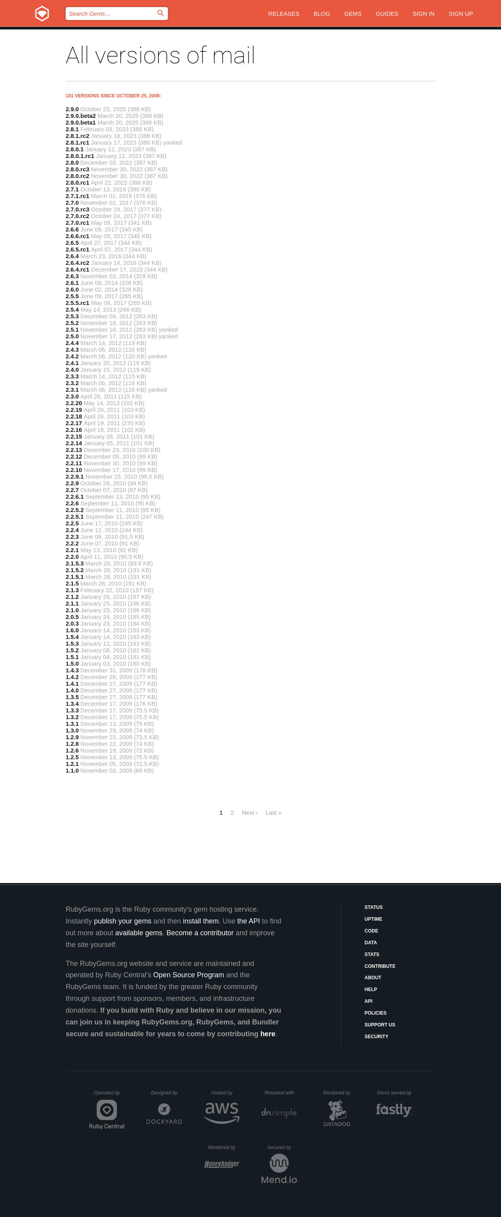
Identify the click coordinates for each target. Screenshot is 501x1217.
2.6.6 (72, 229)
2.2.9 (72, 483)
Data (371, 942)
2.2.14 (74, 443)
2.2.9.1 (75, 476)
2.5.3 (72, 316)
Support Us (380, 1025)
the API (248, 921)
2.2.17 (74, 423)
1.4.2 (72, 677)
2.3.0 (72, 396)
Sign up (461, 13)
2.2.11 (74, 463)
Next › (250, 812)
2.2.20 (74, 403)
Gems (352, 13)
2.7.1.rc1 (77, 196)
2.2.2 (72, 543)
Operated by (109, 1095)
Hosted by (225, 1093)
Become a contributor (200, 933)
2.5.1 (72, 329)
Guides (387, 13)
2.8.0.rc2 (77, 176)
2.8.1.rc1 (77, 142)
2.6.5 (72, 242)
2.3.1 (72, 389)
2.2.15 (74, 436)
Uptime (373, 919)
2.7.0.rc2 (77, 216)
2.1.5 (72, 583)
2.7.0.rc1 (77, 222)
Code (371, 931)
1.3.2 (72, 717)
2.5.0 (72, 336)
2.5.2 (72, 322)
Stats (372, 954)
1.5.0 (72, 663)
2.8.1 (72, 129)
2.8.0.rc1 (77, 182)
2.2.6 (72, 503)
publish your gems (122, 921)
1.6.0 (72, 630)
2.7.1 (72, 189)
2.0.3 (72, 623)
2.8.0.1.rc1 (80, 155)
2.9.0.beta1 (81, 122)
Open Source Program (188, 975)
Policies (376, 1013)
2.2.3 (72, 536)
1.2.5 (72, 757)
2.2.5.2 (75, 510)
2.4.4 (72, 343)
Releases (283, 13)
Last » (273, 812)
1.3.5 (72, 697)
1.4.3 (72, 670)
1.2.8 (72, 743)
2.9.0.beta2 (81, 115)
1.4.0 (72, 690)
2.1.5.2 (75, 570)
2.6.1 (72, 282)
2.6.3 (72, 276)
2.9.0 (72, 109)
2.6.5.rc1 (77, 249)
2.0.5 (72, 616)
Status (374, 907)
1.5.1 (72, 656)
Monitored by (339, 1093)
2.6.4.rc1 (77, 269)
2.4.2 (72, 356)
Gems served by (394, 1093)
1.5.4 (72, 636)
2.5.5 (72, 296)
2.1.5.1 (75, 576)
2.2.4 (72, 530)
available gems (138, 933)
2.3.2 (72, 383)
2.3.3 (72, 376)
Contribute (380, 966)
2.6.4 (72, 256)
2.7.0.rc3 (77, 209)
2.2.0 (72, 556)
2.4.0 (72, 369)
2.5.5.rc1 (77, 302)
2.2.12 (74, 456)
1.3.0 (72, 730)
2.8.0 (72, 162)
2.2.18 (74, 416)
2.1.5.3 (75, 563)
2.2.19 (74, 409)
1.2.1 (72, 763)
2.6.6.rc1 (77, 236)
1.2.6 (72, 750)
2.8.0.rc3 (77, 169)
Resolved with (281, 1093)
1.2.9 (72, 737)
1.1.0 (72, 770)
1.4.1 (72, 683)
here (267, 1034)
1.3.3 (72, 710)
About (373, 977)
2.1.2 (72, 596)
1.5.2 (72, 650)
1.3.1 (72, 723)
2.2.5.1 (75, 516)
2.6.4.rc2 (77, 262)
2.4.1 (72, 363)
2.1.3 (72, 590)
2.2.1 (72, 550)
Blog (321, 13)
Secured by (282, 1147)
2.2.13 (74, 449)
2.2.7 (72, 489)
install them (201, 921)
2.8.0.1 (75, 149)
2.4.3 (72, 349)
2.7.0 (72, 202)
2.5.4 (72, 309)
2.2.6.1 (75, 496)
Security (377, 1036)
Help (371, 989)
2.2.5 (72, 523)
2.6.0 (72, 289)
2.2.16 (74, 429)
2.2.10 (74, 469)
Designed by (166, 1093)
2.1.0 (72, 610)
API (368, 1001)
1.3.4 (72, 703)
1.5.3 (72, 643)
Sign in (424, 13)
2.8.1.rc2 (77, 135)
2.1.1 (72, 603)
